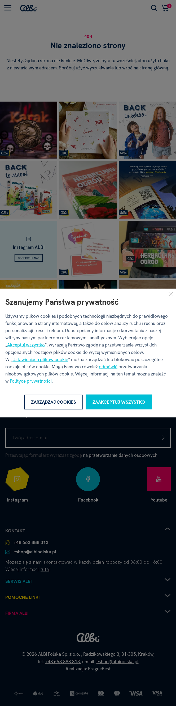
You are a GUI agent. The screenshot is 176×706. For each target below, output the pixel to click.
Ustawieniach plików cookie (40, 359)
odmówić (108, 366)
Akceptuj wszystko (26, 345)
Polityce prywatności (31, 381)
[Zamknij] (170, 293)
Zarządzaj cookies (53, 402)
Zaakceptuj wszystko (119, 402)
